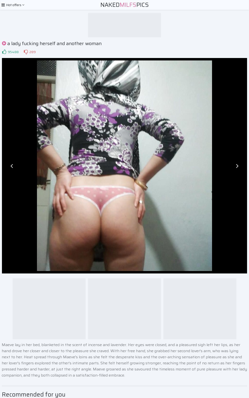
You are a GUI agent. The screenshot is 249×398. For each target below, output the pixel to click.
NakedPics (124, 5)
